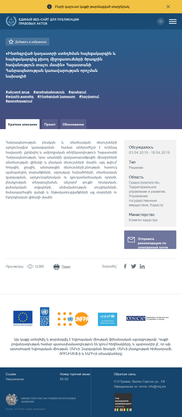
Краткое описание (22, 124)
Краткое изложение (24, 134)
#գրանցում (77, 91)
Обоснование (73, 124)
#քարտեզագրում (19, 100)
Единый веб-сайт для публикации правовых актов (49, 21)
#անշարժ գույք (17, 91)
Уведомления (15, 379)
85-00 (64, 379)
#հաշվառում (89, 96)
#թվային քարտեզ (19, 96)
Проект (49, 124)
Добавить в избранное (30, 42)
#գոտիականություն (48, 91)
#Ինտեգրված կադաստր (56, 96)
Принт (66, 266)
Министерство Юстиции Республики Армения (48, 400)
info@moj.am (157, 386)
